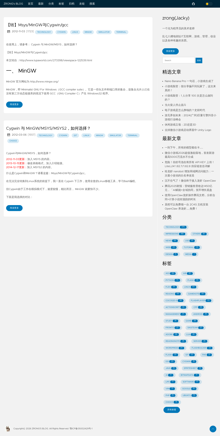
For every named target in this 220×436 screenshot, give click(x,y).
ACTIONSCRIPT (176, 307)
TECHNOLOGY (176, 227)
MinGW (79, 189)
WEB (171, 247)
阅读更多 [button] (170, 51)
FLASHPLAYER (201, 300)
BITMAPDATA (190, 375)
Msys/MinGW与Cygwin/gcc (67, 173)
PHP (170, 395)
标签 (61, 3)
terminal (121, 32)
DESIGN (172, 254)
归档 (71, 3)
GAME (192, 321)
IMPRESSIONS (175, 234)
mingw (88, 32)
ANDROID (201, 314)
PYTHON (173, 280)
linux (75, 32)
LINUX (190, 287)
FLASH (193, 280)
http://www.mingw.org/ (44, 81)
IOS (170, 361)
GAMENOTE (196, 294)
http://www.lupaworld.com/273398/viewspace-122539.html (56, 60)
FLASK (172, 355)
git (75, 136)
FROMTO (173, 328)
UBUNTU (190, 395)
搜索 (92, 3)
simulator (104, 32)
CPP (199, 307)
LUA (191, 334)
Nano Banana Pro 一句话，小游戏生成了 (189, 81)
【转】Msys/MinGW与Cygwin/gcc (37, 25)
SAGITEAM (196, 328)
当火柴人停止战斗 (175, 105)
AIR (188, 273)
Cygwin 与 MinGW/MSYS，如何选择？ (54, 44)
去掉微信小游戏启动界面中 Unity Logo (188, 130)
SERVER (200, 341)
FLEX (171, 287)
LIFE (170, 382)
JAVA (171, 368)
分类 (51, 3)
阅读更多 (14, 104)
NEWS (172, 240)
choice (13, 141)
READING (173, 294)
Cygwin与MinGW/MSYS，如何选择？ (28, 153)
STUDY (172, 321)
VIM (170, 388)
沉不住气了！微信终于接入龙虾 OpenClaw (190, 180)
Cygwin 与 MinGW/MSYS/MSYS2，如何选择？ (48, 129)
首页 (30, 3)
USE (190, 240)
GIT (190, 355)
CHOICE (172, 402)
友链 (82, 3)
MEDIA (190, 254)
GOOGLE (189, 388)
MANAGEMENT (176, 314)
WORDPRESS (175, 348)
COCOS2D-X (174, 300)
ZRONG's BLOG (13, 3)
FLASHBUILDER (202, 348)
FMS (207, 355)
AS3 (171, 273)
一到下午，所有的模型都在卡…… (184, 147)
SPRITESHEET (193, 368)
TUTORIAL (192, 247)
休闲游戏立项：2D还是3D (180, 124)
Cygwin (68, 181)
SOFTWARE (191, 382)
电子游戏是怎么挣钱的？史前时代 (185, 110)
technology (44, 32)
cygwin (61, 32)
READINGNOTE (176, 341)
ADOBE (172, 334)
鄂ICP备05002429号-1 (81, 429)
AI (169, 375)
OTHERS (200, 234)
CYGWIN (189, 361)
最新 (41, 3)
